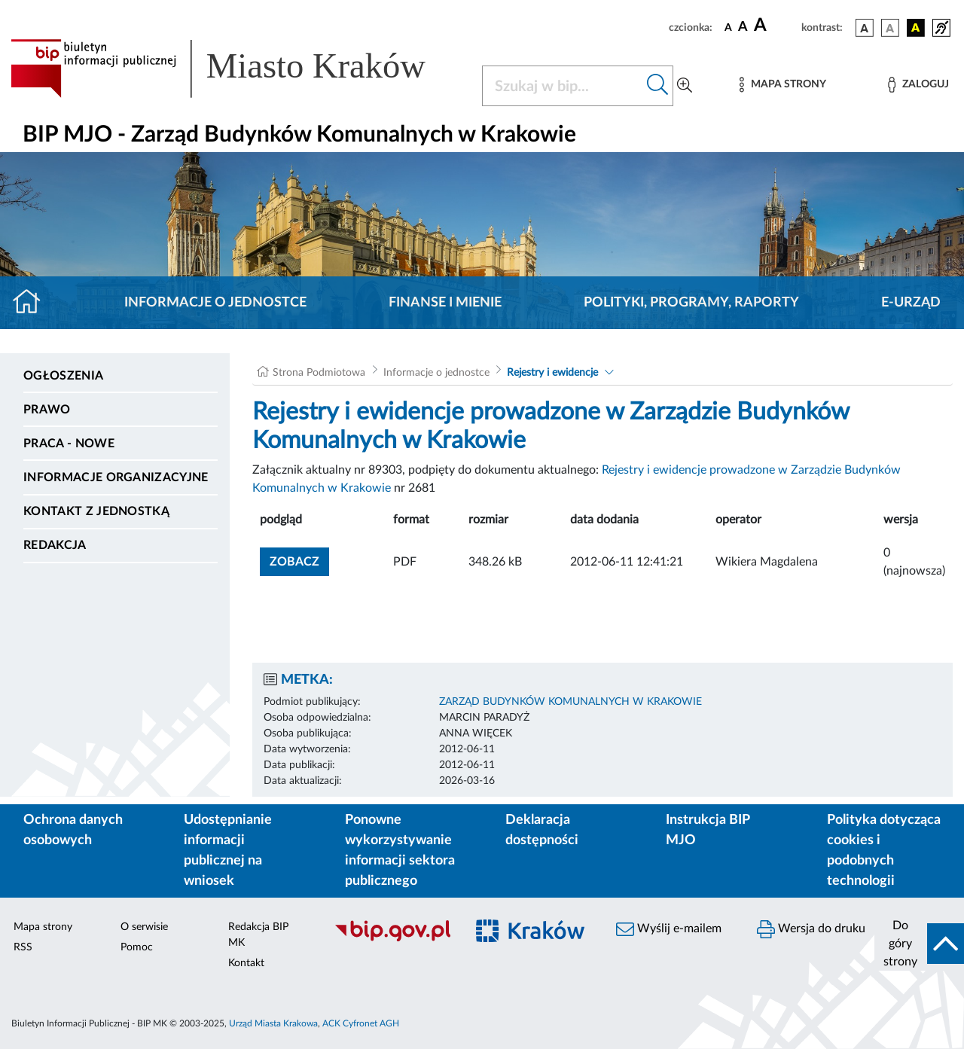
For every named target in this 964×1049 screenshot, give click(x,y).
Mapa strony (43, 927)
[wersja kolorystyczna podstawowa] (864, 28)
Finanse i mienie (445, 303)
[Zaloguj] (918, 85)
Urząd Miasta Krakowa (273, 1023)
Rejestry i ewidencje (552, 372)
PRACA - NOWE (68, 444)
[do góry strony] (919, 943)
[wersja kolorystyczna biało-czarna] (890, 28)
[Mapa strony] (782, 85)
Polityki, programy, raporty (691, 303)
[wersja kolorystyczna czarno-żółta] (916, 28)
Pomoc (136, 947)
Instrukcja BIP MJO (707, 830)
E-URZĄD (911, 303)
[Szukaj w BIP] (562, 86)
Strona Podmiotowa (319, 372)
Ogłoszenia (63, 376)
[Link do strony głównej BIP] (237, 68)
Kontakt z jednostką (96, 511)
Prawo (47, 410)
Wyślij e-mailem (668, 929)
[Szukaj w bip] (657, 86)
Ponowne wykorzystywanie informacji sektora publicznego (400, 850)
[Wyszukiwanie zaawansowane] (684, 85)
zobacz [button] (299, 560)
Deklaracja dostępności (541, 830)
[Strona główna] (32, 302)
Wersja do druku (811, 929)
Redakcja (55, 545)
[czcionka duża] (775, 25)
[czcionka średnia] (743, 27)
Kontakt (246, 963)
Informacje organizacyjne (116, 477)
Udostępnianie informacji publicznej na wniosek (228, 850)
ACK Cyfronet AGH (360, 1023)
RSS (23, 947)
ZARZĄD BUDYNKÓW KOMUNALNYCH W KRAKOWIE (570, 702)
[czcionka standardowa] (728, 27)
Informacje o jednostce (215, 303)
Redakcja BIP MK (258, 935)
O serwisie (144, 927)
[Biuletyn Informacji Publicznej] (392, 939)
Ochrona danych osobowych (73, 830)
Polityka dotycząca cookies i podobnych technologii (884, 850)
